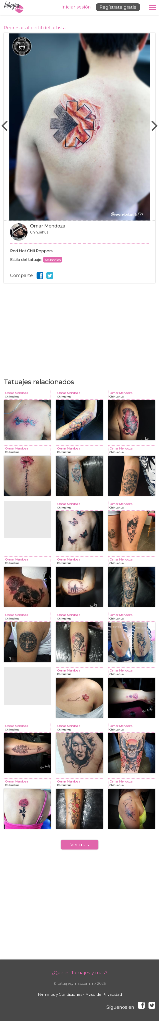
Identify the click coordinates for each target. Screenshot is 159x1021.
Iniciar (74, 7)
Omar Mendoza (79, 234)
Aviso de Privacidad (104, 994)
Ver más (79, 845)
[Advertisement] (79, 323)
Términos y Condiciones (59, 994)
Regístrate (117, 7)
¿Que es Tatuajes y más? (79, 973)
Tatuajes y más (14, 7)
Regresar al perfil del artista (35, 27)
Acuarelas (53, 260)
